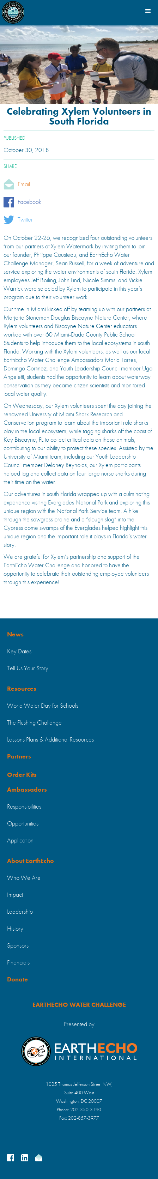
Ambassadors (27, 790)
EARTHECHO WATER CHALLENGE (79, 1005)
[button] (147, 10)
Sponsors (18, 946)
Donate (17, 980)
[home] (13, 10)
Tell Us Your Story (27, 668)
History (15, 929)
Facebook (29, 202)
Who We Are (24, 878)
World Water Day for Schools (42, 706)
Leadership (20, 912)
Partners (19, 757)
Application (20, 841)
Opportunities (22, 824)
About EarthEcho (30, 861)
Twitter (25, 220)
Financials (18, 963)
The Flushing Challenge (34, 723)
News (15, 634)
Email (24, 184)
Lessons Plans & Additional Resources (50, 740)
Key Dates (19, 651)
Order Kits (22, 775)
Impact (15, 895)
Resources (21, 689)
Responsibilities (24, 807)
